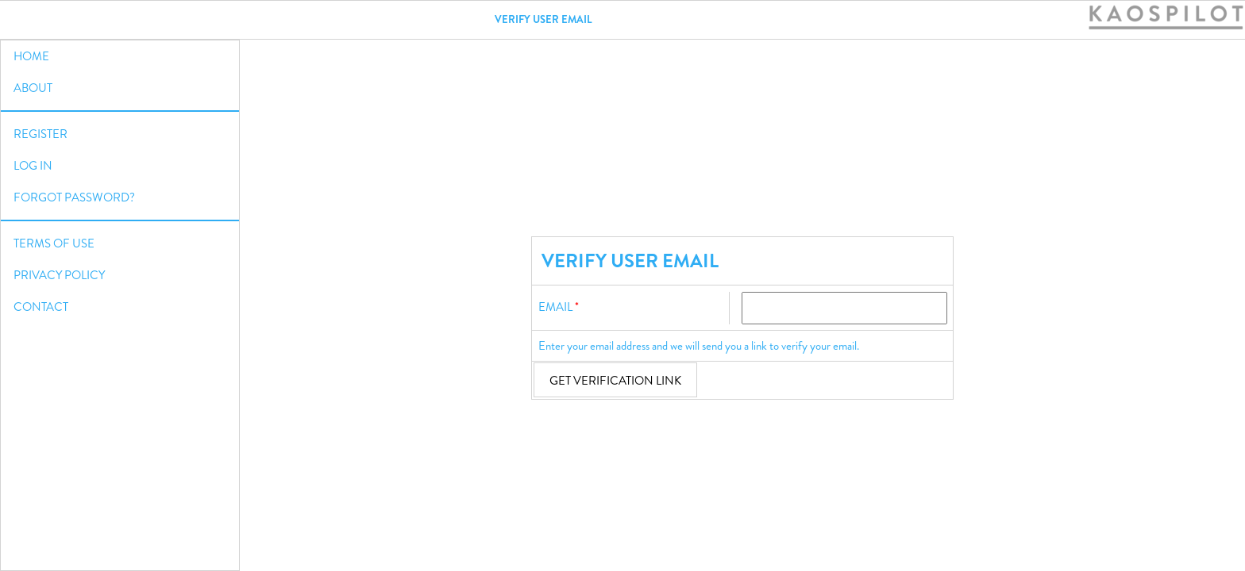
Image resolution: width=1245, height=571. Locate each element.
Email (555, 307)
